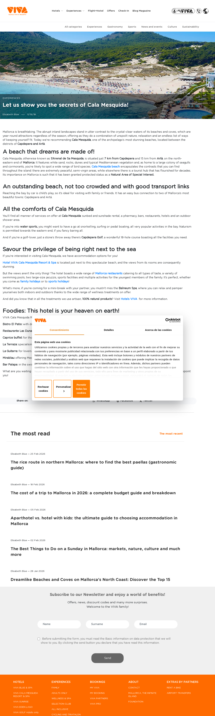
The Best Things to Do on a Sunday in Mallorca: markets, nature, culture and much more (180, 315)
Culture (172, 27)
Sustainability (190, 27)
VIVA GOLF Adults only (26, 674)
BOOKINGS (96, 643)
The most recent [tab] (169, 140)
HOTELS (18, 643)
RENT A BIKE (171, 653)
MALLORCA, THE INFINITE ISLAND (135, 656)
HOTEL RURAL (59, 690)
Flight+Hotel (98, 11)
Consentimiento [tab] (59, 336)
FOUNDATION (133, 663)
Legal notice (123, 708)
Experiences (94, 27)
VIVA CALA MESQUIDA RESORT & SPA (25, 656)
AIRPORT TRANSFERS (176, 658)
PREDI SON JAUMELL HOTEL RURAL (24, 692)
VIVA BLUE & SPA (22, 649)
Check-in (126, 11)
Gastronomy (115, 27)
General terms (147, 708)
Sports (132, 27)
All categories (73, 27)
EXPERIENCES (60, 643)
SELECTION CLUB (60, 665)
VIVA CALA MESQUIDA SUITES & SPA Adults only (25, 682)
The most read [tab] (177, 132)
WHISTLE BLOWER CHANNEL (41, 708)
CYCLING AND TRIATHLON (59, 677)
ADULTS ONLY (59, 654)
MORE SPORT (58, 695)
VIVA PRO (94, 665)
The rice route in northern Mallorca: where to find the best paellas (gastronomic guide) (180, 178)
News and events (151, 27)
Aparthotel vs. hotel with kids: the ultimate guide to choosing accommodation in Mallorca (180, 268)
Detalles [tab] (109, 336)
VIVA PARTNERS (98, 660)
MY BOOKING (96, 654)
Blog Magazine (144, 11)
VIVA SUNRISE (21, 663)
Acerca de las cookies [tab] (158, 336)
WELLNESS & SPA (60, 660)
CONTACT (132, 649)
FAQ (17, 708)
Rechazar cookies (59, 388)
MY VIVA (93, 649)
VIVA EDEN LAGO (23, 669)
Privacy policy (72, 708)
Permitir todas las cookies (155, 388)
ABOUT (131, 643)
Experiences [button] (76, 11)
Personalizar (107, 388)
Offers (113, 11)
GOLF (54, 685)
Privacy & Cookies (98, 708)
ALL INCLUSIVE (59, 671)
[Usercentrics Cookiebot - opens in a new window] (164, 325)
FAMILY (55, 649)
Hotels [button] (58, 11)
